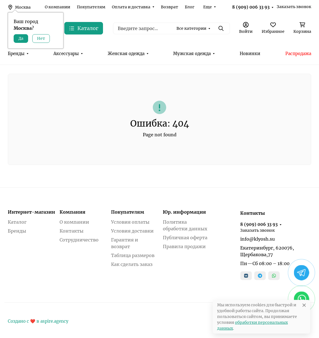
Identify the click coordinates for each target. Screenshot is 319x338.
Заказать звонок (294, 6)
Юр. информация (184, 212)
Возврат (169, 6)
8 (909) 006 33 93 (250, 7)
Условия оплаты (130, 222)
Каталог (17, 222)
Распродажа (298, 53)
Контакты (72, 231)
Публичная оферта (185, 237)
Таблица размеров (132, 255)
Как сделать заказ (132, 264)
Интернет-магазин (31, 212)
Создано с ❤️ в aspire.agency (38, 321)
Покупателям (91, 6)
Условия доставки (132, 231)
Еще (207, 6)
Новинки (250, 53)
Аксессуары (66, 53)
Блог (189, 6)
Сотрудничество (79, 240)
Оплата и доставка (131, 6)
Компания (72, 212)
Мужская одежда (192, 53)
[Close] (304, 305)
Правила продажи (184, 246)
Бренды (16, 53)
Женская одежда (126, 53)
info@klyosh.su (257, 239)
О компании (57, 6)
